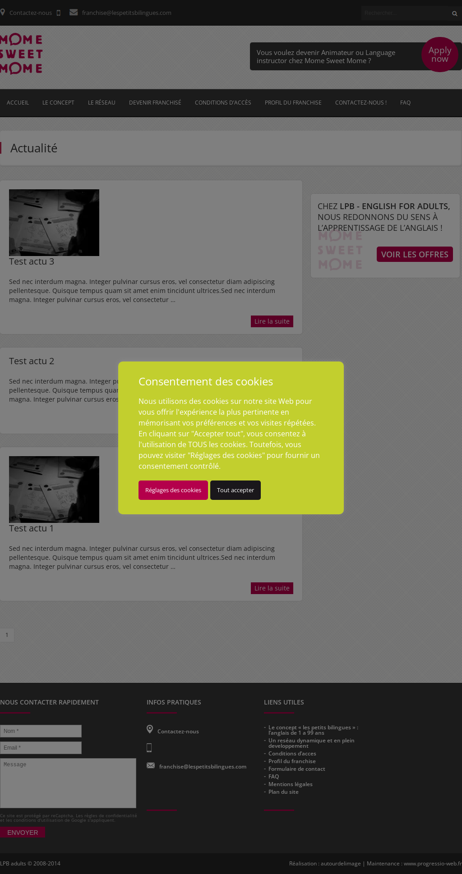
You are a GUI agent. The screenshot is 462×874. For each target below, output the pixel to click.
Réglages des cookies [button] (173, 490)
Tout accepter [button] (235, 490)
